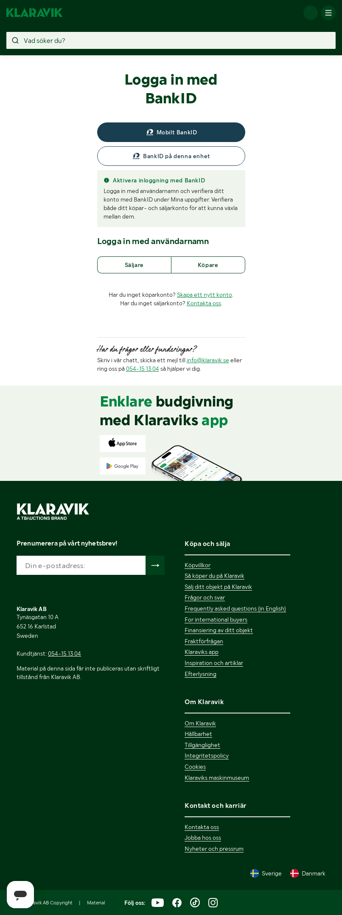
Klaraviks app (202, 651)
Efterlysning (200, 674)
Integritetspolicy (207, 755)
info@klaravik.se (208, 360)
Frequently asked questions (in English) (235, 608)
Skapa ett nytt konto (204, 294)
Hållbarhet (198, 733)
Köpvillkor (197, 565)
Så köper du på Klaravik (214, 575)
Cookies (195, 766)
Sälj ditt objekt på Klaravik (218, 586)
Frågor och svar (205, 597)
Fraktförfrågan (204, 641)
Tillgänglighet (202, 745)
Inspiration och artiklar (214, 662)
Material (96, 903)
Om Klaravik (200, 723)
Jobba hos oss (203, 837)
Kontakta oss (204, 303)
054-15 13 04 (142, 368)
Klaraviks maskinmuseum (217, 777)
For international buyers (216, 619)
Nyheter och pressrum (214, 848)
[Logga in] (310, 13)
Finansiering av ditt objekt (219, 630)
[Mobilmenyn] (328, 13)
